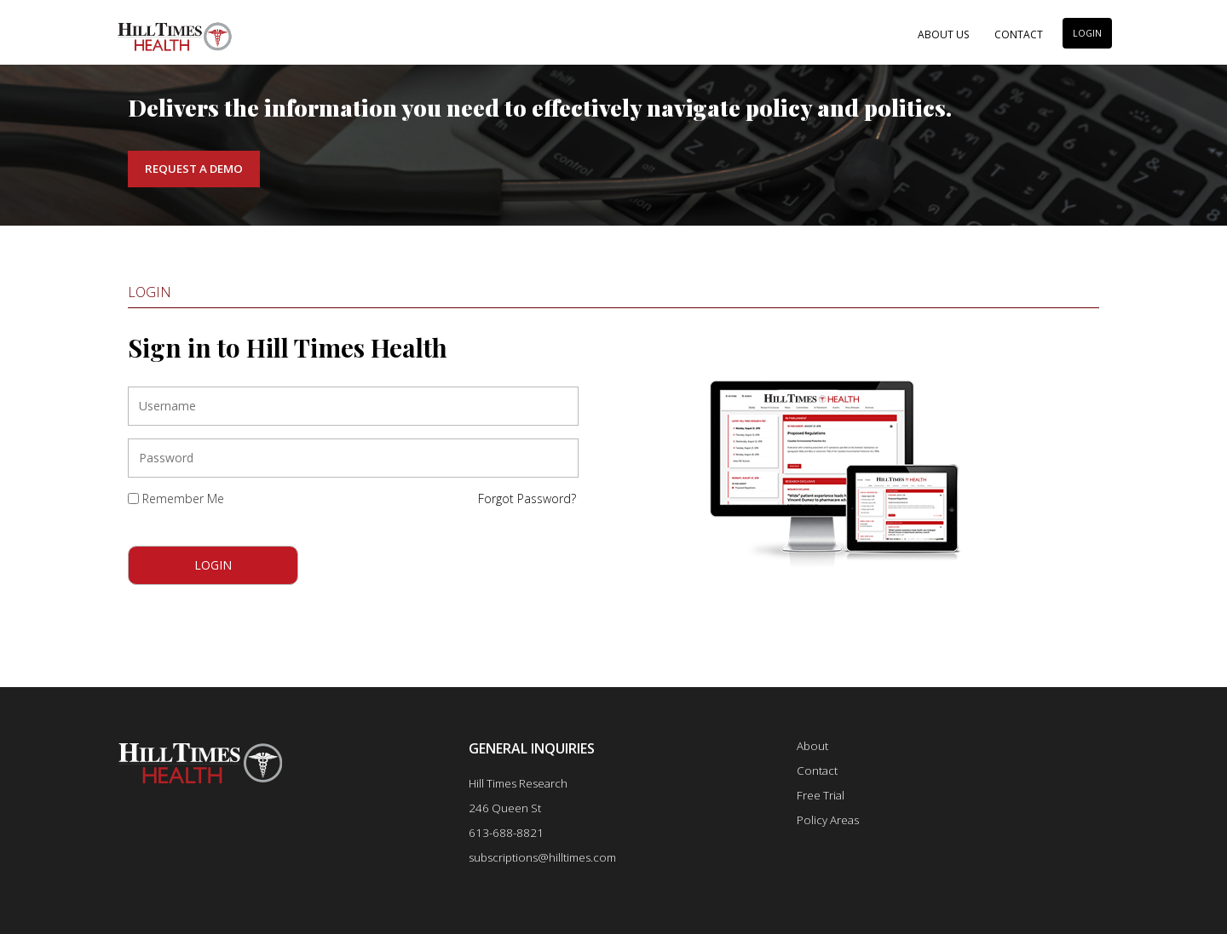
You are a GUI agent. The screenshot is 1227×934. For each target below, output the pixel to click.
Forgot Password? (527, 498)
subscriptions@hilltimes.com (542, 857)
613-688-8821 (506, 832)
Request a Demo (194, 168)
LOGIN (1087, 33)
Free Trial (820, 795)
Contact (1018, 34)
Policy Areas (828, 820)
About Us (943, 34)
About (812, 746)
